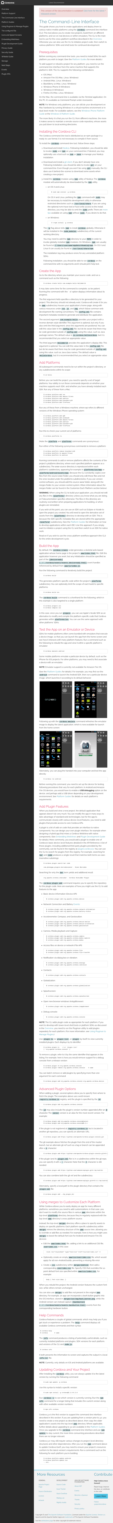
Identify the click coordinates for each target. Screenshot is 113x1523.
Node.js (66, 148)
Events (76, 904)
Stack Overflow (62, 1493)
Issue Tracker (61, 1489)
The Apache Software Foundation (59, 1515)
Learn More (101, 1496)
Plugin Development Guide (93, 837)
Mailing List (60, 1498)
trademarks (69, 1517)
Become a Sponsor (81, 1495)
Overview (97, 39)
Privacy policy (79, 1508)
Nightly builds (61, 1502)
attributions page (47, 1521)
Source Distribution (45, 1491)
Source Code (61, 1484)
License (41, 1496)
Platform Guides (79, 59)
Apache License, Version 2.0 (95, 1515)
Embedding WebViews (66, 837)
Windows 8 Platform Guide (63, 114)
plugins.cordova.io (86, 849)
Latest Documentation (56, 2)
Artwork (41, 1500)
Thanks (77, 1499)
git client (68, 162)
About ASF (78, 1486)
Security (77, 1504)
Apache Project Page (44, 1486)
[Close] (105, 10)
